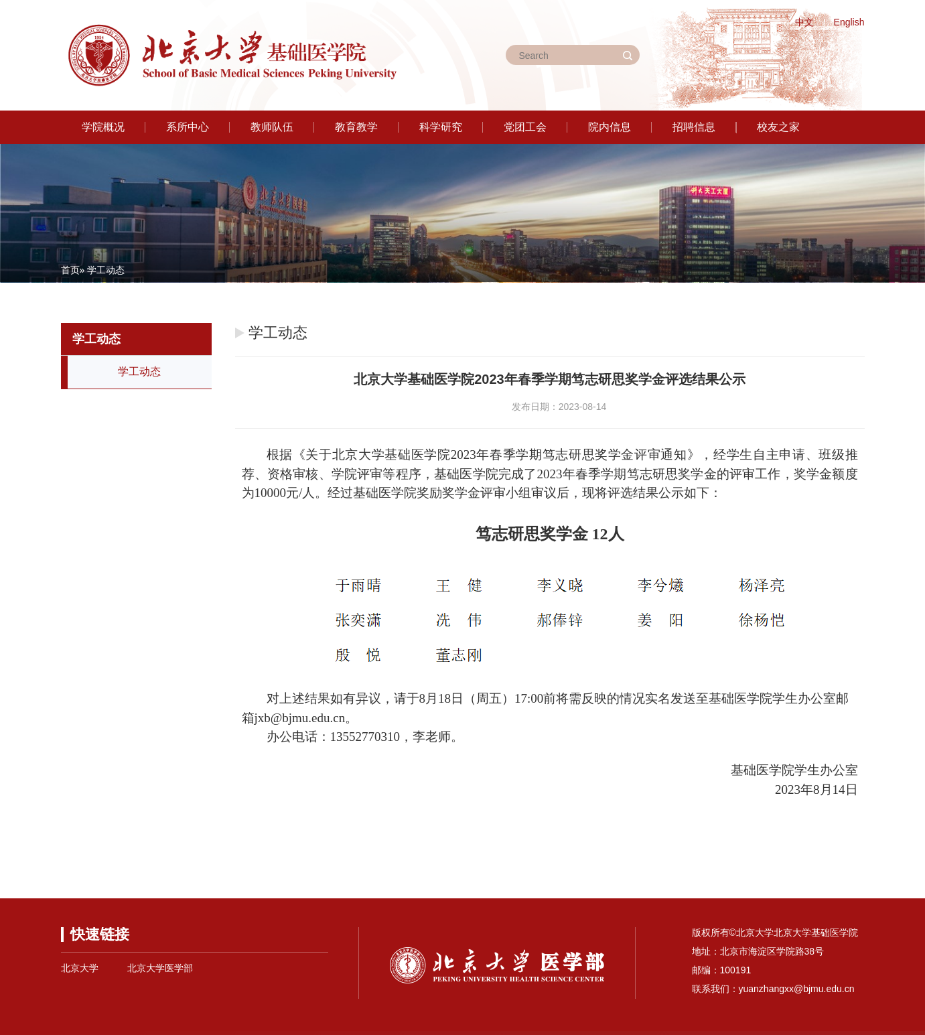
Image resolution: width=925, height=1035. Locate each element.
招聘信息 (693, 127)
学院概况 (103, 127)
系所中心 (187, 127)
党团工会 (525, 127)
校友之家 (778, 127)
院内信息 (609, 127)
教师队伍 (272, 127)
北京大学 (79, 968)
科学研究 (440, 127)
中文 (804, 22)
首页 (70, 270)
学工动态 (139, 371)
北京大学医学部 (160, 968)
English (849, 22)
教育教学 (356, 127)
